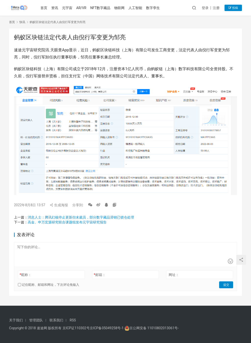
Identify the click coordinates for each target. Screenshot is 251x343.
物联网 (119, 8)
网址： (174, 275)
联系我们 (56, 320)
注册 (216, 8)
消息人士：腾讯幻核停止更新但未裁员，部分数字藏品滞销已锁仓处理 (81, 217)
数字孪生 (153, 8)
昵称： (25, 275)
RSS (73, 320)
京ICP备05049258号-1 (107, 328)
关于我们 (16, 320)
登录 (205, 8)
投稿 (233, 8)
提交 (226, 285)
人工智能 (135, 8)
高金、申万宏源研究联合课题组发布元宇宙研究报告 (67, 222)
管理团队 (36, 320)
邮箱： (100, 275)
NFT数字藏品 (100, 8)
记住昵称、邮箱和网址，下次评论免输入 (48, 285)
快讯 (22, 22)
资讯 (54, 8)
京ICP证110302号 (76, 328)
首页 (44, 8)
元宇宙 (67, 8)
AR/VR (81, 8)
